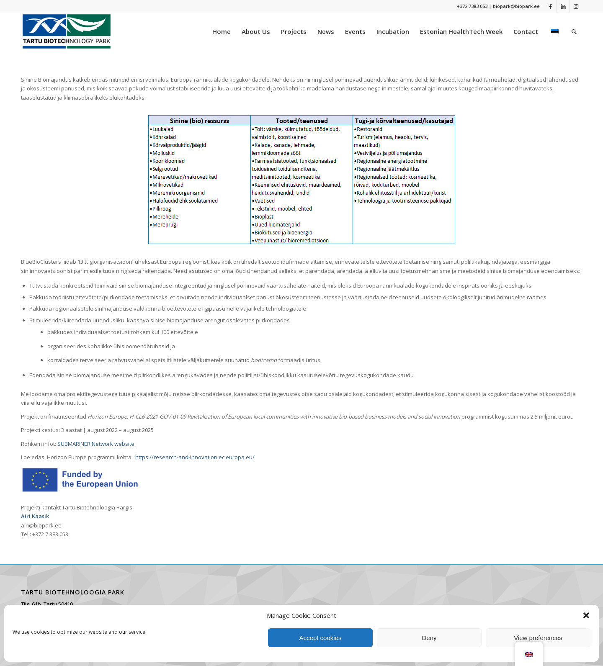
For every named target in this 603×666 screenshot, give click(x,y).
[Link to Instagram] (576, 6)
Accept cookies (320, 637)
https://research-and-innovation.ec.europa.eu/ (195, 457)
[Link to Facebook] (550, 6)
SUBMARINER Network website (95, 443)
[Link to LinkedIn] (563, 6)
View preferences (538, 637)
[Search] (574, 31)
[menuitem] (221, 31)
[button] (586, 615)
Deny (429, 637)
